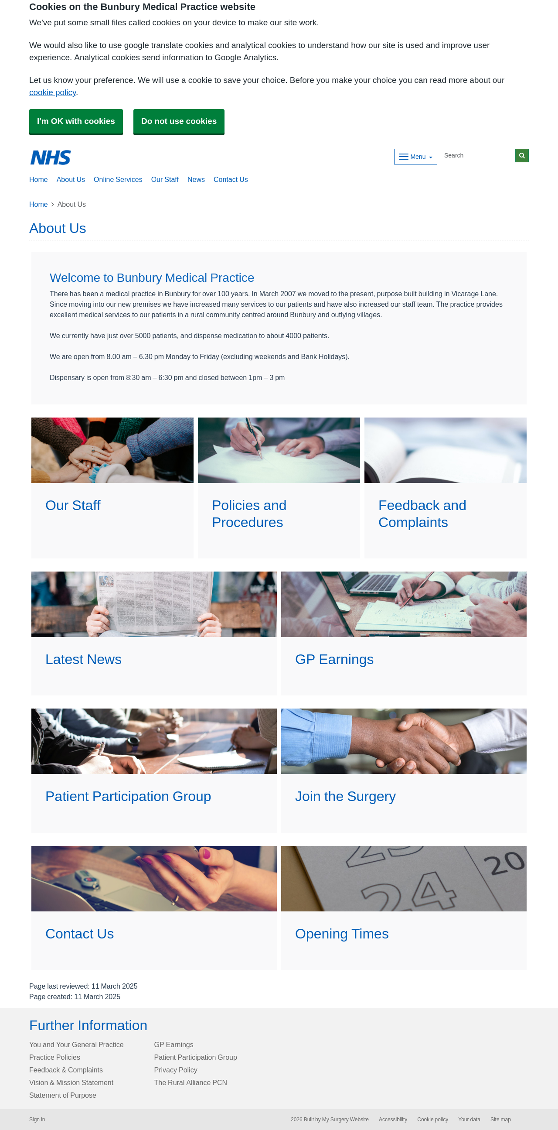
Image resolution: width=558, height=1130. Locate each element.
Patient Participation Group (195, 1057)
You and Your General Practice (76, 1044)
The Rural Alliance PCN (191, 1082)
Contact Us (231, 179)
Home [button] (38, 179)
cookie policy (52, 92)
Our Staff (165, 179)
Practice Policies (54, 1057)
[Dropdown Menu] (415, 156)
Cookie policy (432, 1119)
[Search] (478, 155)
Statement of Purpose (62, 1095)
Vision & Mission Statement (71, 1082)
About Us (71, 179)
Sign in (37, 1119)
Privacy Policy (175, 1069)
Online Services (118, 179)
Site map (500, 1119)
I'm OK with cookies (76, 121)
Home (38, 204)
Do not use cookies (179, 121)
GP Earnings (174, 1044)
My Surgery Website (345, 1119)
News (196, 179)
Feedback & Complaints (66, 1069)
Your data (469, 1119)
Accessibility (393, 1119)
